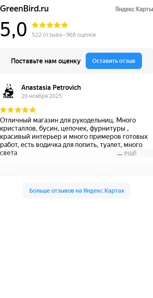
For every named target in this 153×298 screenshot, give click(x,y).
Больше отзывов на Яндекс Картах (76, 190)
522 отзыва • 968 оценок (64, 34)
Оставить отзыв (113, 61)
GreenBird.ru (24, 8)
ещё (130, 153)
